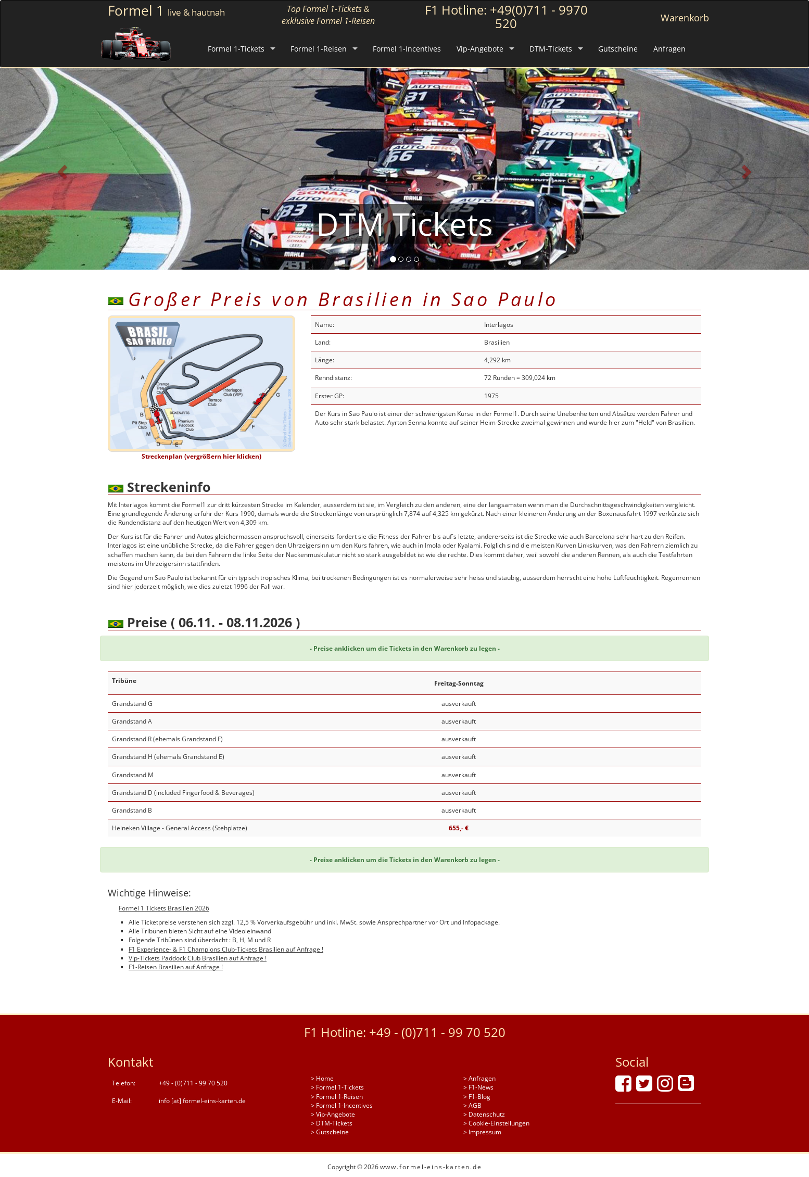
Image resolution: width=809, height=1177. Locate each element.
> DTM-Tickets (331, 1123)
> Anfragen (479, 1078)
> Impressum (482, 1132)
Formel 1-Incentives (407, 49)
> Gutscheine (330, 1132)
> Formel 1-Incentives (342, 1105)
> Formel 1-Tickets (337, 1087)
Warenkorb (685, 17)
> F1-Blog (476, 1096)
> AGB (472, 1105)
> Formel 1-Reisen (337, 1096)
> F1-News (478, 1087)
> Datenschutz (484, 1114)
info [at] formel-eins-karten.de (202, 1100)
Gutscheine (618, 49)
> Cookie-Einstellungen (496, 1123)
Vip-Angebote (480, 49)
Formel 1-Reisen (318, 49)
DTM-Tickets (550, 49)
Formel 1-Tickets (236, 49)
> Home (322, 1078)
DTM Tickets (404, 224)
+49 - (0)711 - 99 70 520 (437, 1032)
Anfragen (669, 49)
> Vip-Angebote (333, 1114)
